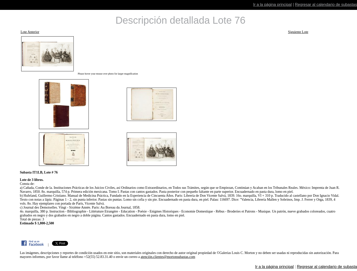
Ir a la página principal (272, 4)
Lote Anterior (29, 32)
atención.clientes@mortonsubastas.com (168, 257)
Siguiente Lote (298, 32)
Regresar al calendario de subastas (326, 4)
